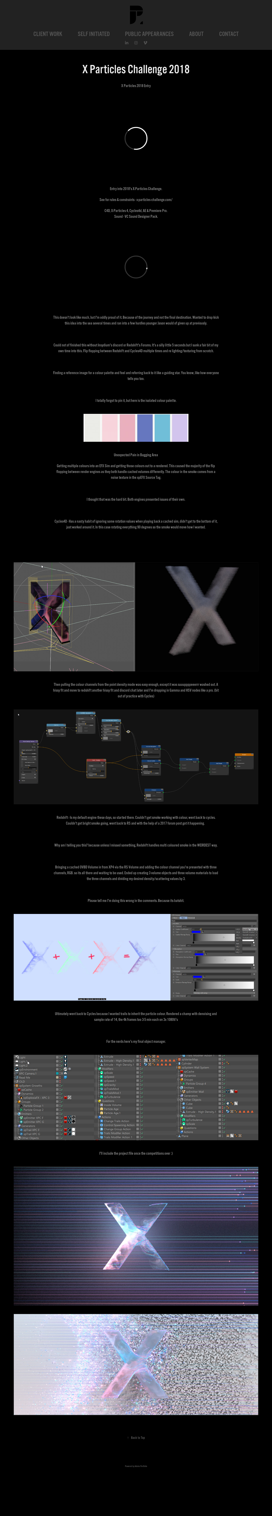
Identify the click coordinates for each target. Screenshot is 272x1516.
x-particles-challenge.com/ (154, 200)
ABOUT (196, 34)
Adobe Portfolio (141, 1466)
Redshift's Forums (139, 345)
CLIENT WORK (47, 34)
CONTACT (229, 34)
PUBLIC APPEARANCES (149, 34)
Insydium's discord (110, 345)
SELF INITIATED (94, 34)
